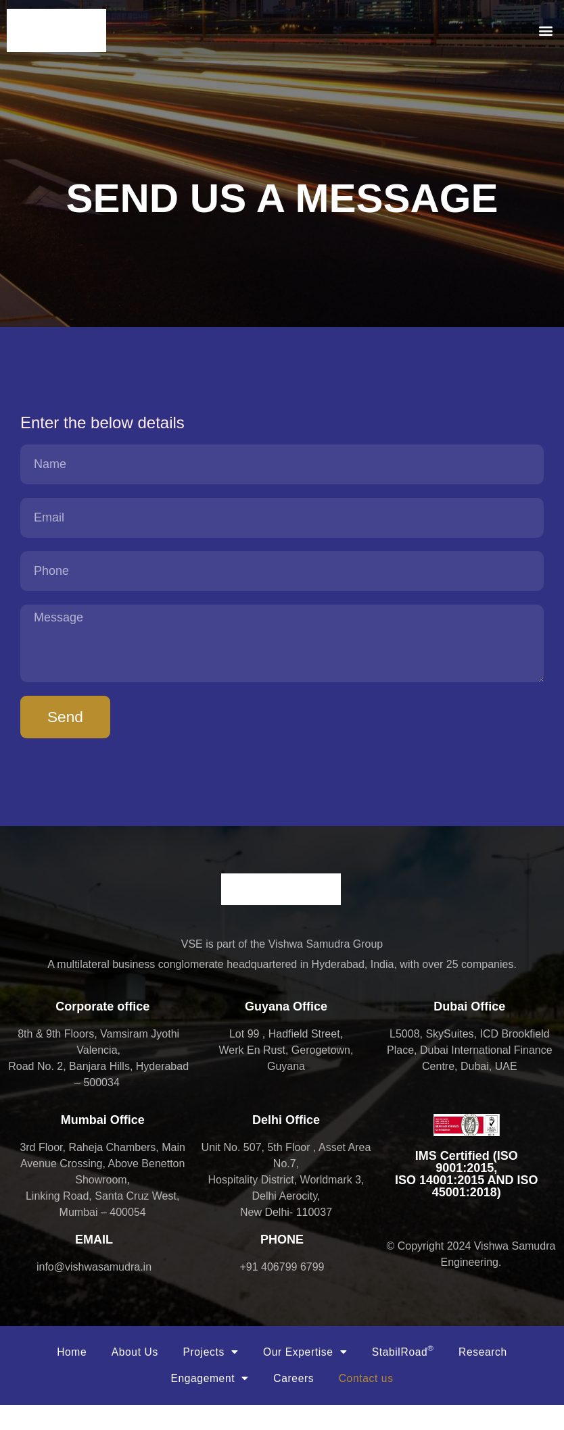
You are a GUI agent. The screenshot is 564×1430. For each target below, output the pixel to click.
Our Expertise (306, 1374)
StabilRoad (409, 1372)
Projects (207, 1374)
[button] (546, 31)
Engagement (205, 1402)
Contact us (370, 1402)
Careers (294, 1402)
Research (493, 1373)
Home (61, 1373)
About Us (128, 1373)
